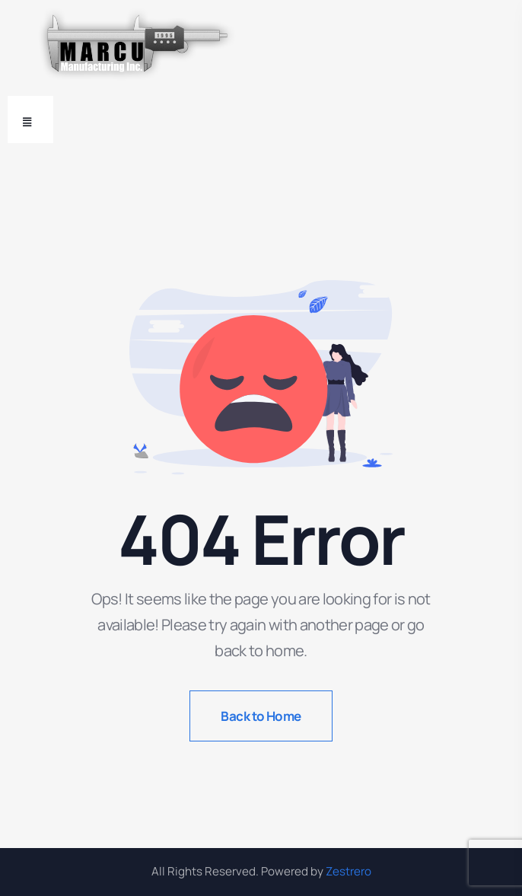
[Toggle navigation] (30, 119)
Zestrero (348, 871)
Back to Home (261, 716)
